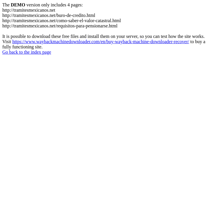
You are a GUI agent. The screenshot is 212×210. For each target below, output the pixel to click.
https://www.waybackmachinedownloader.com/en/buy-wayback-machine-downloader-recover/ (100, 41)
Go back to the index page (26, 52)
